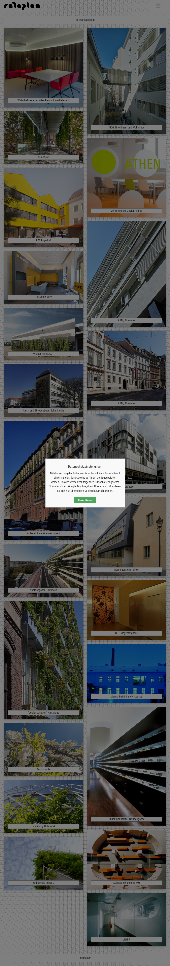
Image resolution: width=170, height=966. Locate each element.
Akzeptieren (85, 500)
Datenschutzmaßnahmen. (99, 490)
